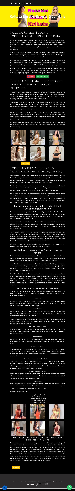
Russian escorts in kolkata (18, 68)
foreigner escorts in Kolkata (52, 291)
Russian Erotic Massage (38, 402)
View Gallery (25, 164)
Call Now (31, 76)
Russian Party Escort (38, 397)
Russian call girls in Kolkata (44, 212)
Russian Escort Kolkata (52, 55)
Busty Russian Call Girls (38, 395)
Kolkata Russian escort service (29, 94)
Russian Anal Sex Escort (38, 400)
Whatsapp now (43, 76)
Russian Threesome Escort (38, 399)
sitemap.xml (30, 484)
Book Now (16, 467)
